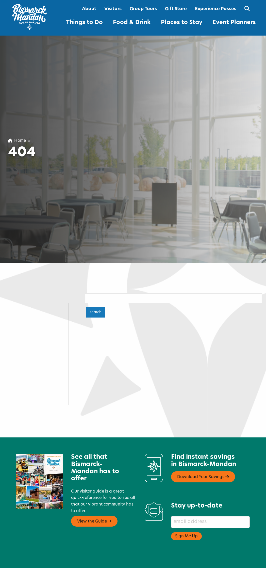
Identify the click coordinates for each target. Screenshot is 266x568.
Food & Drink (132, 23)
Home (17, 141)
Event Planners (234, 23)
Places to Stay (181, 23)
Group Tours (143, 9)
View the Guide (94, 504)
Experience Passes (215, 9)
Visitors (113, 9)
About (89, 9)
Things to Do (84, 23)
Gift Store (176, 9)
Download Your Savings (203, 459)
